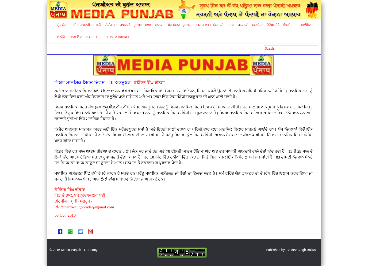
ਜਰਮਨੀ (96, 25)
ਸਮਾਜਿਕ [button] (257, 25)
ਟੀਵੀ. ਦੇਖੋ (91, 37)
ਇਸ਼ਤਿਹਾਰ (289, 25)
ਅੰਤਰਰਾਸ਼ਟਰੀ (80, 25)
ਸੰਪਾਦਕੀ (218, 25)
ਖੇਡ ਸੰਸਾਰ (174, 25)
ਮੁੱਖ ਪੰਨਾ (62, 25)
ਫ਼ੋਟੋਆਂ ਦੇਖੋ (273, 25)
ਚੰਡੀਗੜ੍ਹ (111, 25)
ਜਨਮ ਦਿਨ (76, 37)
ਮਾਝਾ (148, 25)
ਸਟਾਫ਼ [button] (230, 25)
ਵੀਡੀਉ (61, 37)
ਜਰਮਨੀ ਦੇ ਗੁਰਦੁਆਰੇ (115, 37)
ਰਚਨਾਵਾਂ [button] (243, 25)
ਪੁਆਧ (186, 25)
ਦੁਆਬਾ (138, 25)
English (203, 25)
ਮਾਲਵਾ (159, 25)
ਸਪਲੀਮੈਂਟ (305, 25)
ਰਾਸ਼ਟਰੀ (125, 25)
